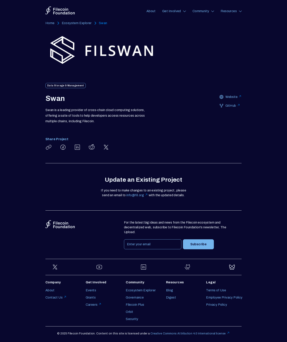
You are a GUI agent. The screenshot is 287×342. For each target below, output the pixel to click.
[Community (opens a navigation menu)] (203, 11)
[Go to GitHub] (188, 267)
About (150, 11)
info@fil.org (137, 195)
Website (233, 97)
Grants (91, 297)
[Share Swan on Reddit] (91, 147)
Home (50, 23)
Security (132, 319)
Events (91, 290)
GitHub (232, 105)
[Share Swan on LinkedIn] (77, 147)
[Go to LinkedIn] (143, 267)
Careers (94, 304)
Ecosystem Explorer (77, 23)
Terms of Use (216, 290)
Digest (171, 297)
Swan (103, 23)
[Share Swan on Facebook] (63, 147)
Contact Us (56, 297)
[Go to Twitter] (55, 267)
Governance (135, 297)
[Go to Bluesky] (232, 267)
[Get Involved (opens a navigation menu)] (174, 11)
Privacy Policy (216, 304)
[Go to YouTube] (99, 267)
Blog (169, 290)
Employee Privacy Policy (224, 297)
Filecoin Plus (135, 304)
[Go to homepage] (60, 11)
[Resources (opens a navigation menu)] (231, 11)
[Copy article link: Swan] (48, 147)
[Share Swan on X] (106, 147)
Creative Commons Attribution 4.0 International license (190, 333)
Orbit (129, 311)
